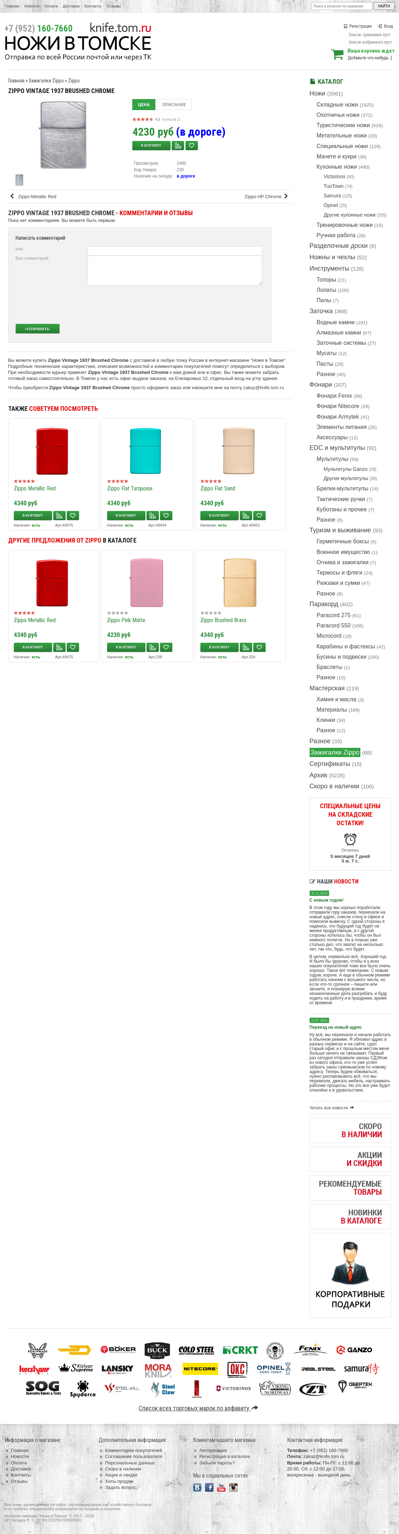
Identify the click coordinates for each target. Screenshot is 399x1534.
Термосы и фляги (339, 573)
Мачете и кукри (337, 156)
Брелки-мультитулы (342, 488)
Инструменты (329, 268)
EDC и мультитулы (337, 447)
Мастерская (327, 688)
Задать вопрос (117, 1487)
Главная (12, 6)
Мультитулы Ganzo (346, 469)
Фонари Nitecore (338, 406)
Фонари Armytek (338, 417)
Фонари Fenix (334, 396)
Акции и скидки (118, 1475)
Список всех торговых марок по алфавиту (199, 1408)
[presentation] (209, 305)
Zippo (74, 80)
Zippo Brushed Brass (223, 620)
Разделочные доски (339, 245)
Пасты (325, 364)
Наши (334, 881)
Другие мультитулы (346, 478)
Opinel (331, 205)
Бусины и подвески (342, 657)
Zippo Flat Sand (217, 488)
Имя (19, 249)
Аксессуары (332, 437)
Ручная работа (336, 235)
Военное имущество (343, 552)
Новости (31, 6)
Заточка (321, 311)
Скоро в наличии (335, 786)
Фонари (321, 384)
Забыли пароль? (214, 1462)
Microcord (329, 636)
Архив (318, 775)
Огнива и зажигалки (343, 562)
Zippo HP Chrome (267, 196)
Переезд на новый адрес (336, 1027)
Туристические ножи (343, 125)
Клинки (326, 720)
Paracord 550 (334, 625)
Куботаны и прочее (342, 509)
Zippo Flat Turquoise (130, 488)
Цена (144, 104)
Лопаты (326, 290)
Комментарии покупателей (130, 1450)
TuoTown (334, 186)
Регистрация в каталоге (221, 1456)
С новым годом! (327, 900)
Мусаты (327, 353)
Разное (326, 374)
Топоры (326, 280)
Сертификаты (330, 763)
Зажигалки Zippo (335, 752)
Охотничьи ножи (338, 115)
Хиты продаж (116, 1481)
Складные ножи (337, 105)
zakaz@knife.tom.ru (263, 387)
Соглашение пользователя (130, 1456)
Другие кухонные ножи (350, 215)
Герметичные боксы (343, 541)
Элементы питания (342, 427)
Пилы (324, 300)
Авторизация (210, 1450)
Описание (174, 104)
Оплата (51, 6)
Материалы (332, 710)
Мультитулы (333, 459)
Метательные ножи (342, 135)
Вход (385, 26)
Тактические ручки (341, 499)
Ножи (318, 93)
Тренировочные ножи (345, 225)
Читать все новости (333, 1107)
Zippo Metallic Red (33, 196)
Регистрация (357, 26)
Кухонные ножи (337, 167)
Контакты (92, 6)
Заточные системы (341, 343)
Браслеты (330, 667)
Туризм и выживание (340, 530)
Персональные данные (127, 1462)
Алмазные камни (339, 333)
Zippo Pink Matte (126, 620)
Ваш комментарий (32, 258)
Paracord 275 (334, 615)
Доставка (71, 6)
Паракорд (324, 604)
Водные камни (336, 322)
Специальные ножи (342, 146)
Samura (332, 195)
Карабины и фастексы (346, 646)
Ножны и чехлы (332, 257)
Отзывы (113, 6)
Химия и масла (336, 699)
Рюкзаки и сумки (338, 583)
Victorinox (334, 176)
